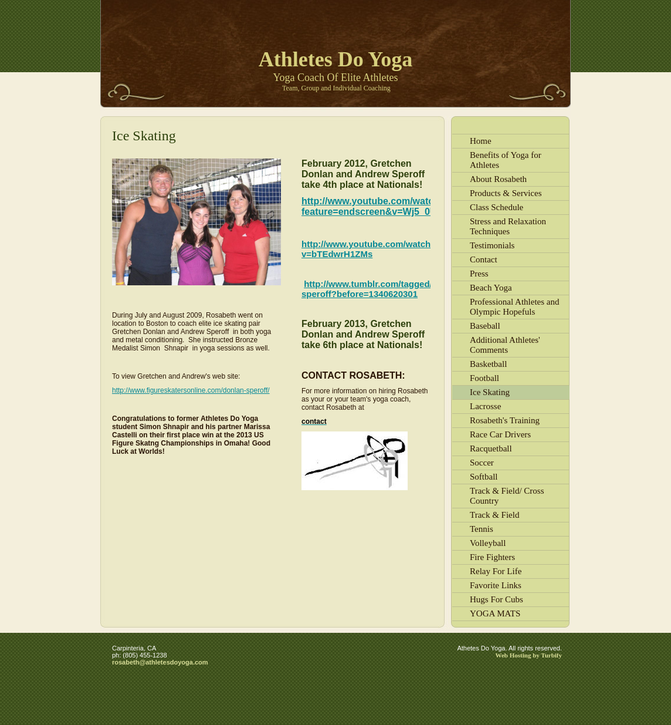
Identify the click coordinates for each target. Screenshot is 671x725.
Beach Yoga (491, 287)
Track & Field (494, 515)
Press (479, 273)
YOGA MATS (495, 613)
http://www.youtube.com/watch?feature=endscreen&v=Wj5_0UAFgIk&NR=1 (397, 206)
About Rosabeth (498, 179)
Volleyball (488, 543)
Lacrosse (485, 406)
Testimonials (492, 245)
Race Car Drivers (500, 434)
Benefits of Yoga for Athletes (505, 160)
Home (481, 141)
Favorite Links (495, 585)
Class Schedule (496, 207)
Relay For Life (495, 571)
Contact (483, 259)
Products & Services (505, 193)
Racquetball (491, 448)
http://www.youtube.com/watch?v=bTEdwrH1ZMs (368, 249)
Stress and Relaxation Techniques (508, 226)
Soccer (482, 462)
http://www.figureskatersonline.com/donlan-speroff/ (191, 390)
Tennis (481, 529)
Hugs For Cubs (496, 599)
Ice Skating (490, 392)
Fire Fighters (492, 557)
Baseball (485, 326)
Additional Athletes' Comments (505, 345)
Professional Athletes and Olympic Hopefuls (514, 306)
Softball (484, 476)
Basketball (488, 364)
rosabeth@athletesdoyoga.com (160, 662)
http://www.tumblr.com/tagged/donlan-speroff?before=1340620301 (382, 289)
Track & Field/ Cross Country (507, 495)
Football (484, 378)
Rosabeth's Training (505, 420)
